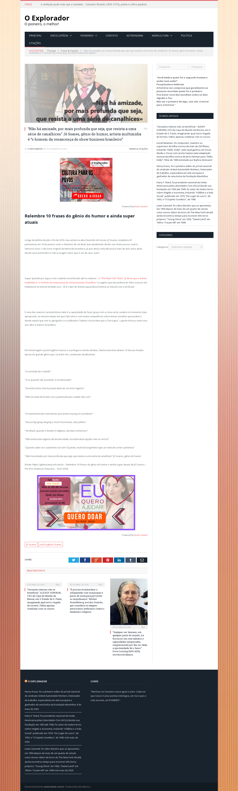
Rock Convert (141, 206)
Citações (35, 43)
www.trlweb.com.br (54, 786)
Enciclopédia (59, 35)
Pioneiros (87, 35)
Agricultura (160, 35)
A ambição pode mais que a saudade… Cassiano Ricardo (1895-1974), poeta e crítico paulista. (94, 4)
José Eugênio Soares (50, 544)
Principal (35, 35)
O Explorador (35, 148)
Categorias (162, 246)
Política (186, 35)
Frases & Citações (138, 148)
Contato (112, 35)
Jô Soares (31, 544)
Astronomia (135, 35)
